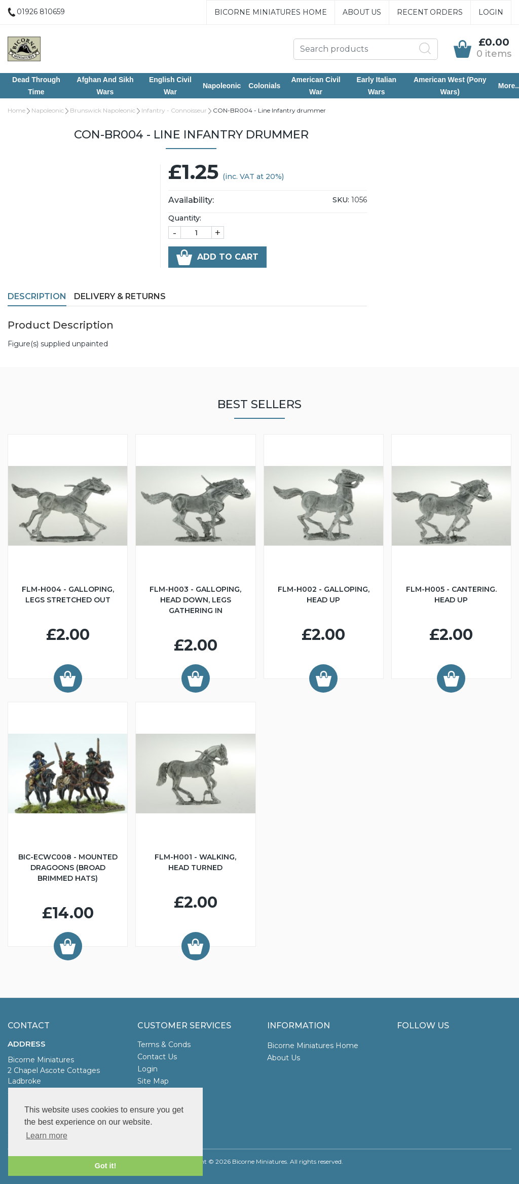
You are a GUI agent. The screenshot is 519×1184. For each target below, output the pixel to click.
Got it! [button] (105, 1166)
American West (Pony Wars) (450, 86)
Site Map (153, 1081)
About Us (362, 12)
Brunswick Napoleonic (102, 110)
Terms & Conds (164, 1044)
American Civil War (315, 86)
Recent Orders (430, 12)
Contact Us (157, 1056)
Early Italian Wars (376, 86)
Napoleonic (222, 86)
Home (16, 110)
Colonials (264, 86)
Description (37, 296)
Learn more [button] (46, 1135)
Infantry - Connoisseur (174, 110)
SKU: (340, 199)
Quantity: (184, 218)
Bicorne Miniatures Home (270, 12)
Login (490, 12)
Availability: (191, 200)
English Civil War (170, 86)
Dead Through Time (36, 86)
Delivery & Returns (120, 296)
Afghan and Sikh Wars (105, 86)
